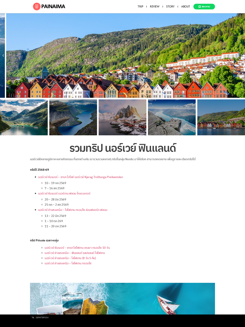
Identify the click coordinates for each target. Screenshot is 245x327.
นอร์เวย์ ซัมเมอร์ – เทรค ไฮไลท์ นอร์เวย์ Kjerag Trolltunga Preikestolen (80, 177)
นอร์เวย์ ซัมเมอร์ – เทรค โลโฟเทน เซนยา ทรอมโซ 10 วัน (77, 247)
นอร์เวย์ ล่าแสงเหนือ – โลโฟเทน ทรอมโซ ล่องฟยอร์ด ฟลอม (72, 210)
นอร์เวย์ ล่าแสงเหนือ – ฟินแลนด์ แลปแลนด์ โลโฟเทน (75, 253)
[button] (3, 55)
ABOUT (185, 6)
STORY (170, 6)
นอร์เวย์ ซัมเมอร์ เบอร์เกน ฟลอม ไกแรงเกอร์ (64, 193)
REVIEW (154, 6)
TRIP (140, 6)
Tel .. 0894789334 (40, 317)
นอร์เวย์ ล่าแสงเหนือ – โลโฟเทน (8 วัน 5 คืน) (70, 258)
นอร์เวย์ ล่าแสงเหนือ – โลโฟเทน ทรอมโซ (68, 263)
